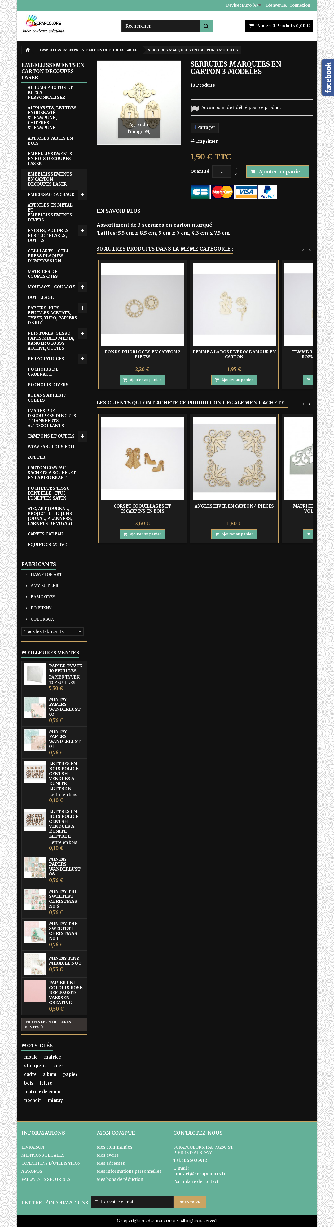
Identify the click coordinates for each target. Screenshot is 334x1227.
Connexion (299, 5)
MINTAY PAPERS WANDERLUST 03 (65, 706)
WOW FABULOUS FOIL (51, 446)
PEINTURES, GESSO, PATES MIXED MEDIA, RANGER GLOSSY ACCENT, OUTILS (51, 341)
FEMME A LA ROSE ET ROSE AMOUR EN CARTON (234, 354)
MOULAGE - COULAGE (51, 287)
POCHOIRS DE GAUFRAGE (43, 372)
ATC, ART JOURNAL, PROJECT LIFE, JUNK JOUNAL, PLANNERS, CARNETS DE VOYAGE (50, 516)
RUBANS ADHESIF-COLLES (48, 398)
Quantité (200, 171)
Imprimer (207, 141)
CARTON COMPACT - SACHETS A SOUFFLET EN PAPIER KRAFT (52, 472)
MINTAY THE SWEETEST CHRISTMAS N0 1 (63, 931)
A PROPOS (31, 1171)
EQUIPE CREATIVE (47, 544)
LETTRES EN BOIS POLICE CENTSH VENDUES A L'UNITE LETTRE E (63, 824)
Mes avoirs (108, 1155)
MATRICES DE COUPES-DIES (43, 274)
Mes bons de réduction (120, 1179)
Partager (204, 127)
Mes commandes (114, 1147)
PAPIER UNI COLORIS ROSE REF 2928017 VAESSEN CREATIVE (65, 992)
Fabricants (38, 564)
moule (30, 1057)
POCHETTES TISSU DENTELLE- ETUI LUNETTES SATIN (49, 493)
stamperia (35, 1065)
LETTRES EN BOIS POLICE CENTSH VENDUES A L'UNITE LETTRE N (63, 776)
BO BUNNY (40, 608)
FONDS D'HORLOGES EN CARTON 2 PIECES (142, 354)
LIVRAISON (32, 1147)
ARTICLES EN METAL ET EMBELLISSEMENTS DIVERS (50, 213)
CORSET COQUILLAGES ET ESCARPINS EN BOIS (142, 509)
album (49, 1074)
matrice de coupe (43, 1091)
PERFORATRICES (46, 358)
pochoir (32, 1100)
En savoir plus (118, 211)
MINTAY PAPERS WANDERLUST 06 (65, 866)
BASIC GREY (42, 597)
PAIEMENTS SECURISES (45, 1179)
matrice (52, 1057)
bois (28, 1083)
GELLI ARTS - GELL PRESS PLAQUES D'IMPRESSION (48, 256)
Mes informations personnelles (129, 1171)
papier (70, 1074)
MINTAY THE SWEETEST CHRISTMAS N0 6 (63, 899)
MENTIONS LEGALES (42, 1155)
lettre (46, 1083)
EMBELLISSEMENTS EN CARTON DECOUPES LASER (50, 179)
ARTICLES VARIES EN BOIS (50, 141)
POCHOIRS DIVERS (48, 384)
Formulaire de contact (195, 1181)
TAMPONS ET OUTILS (51, 436)
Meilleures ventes (50, 652)
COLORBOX (42, 619)
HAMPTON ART (46, 574)
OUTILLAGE (41, 297)
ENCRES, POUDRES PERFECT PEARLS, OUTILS (48, 235)
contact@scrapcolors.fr (199, 1174)
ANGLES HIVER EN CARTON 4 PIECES (234, 506)
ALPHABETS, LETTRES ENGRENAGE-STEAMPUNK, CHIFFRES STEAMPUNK (52, 117)
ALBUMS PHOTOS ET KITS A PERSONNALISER (50, 92)
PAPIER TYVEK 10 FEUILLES (65, 668)
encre (59, 1065)
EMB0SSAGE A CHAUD (51, 194)
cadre (30, 1074)
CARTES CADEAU (45, 534)
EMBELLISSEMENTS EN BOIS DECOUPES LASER (50, 158)
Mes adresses (111, 1163)
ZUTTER (36, 457)
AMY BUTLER (44, 585)
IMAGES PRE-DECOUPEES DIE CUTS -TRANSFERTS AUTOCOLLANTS (52, 418)
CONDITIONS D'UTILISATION (51, 1163)
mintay (55, 1100)
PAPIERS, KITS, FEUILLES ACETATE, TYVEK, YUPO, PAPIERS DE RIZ (52, 315)
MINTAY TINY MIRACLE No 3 (65, 960)
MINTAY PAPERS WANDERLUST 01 (65, 739)
